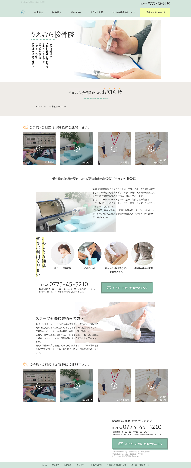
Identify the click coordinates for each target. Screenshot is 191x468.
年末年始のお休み (57, 106)
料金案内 (55, 465)
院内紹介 (68, 465)
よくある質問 (96, 465)
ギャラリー (81, 465)
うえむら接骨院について (116, 465)
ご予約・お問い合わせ (140, 465)
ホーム (44, 465)
